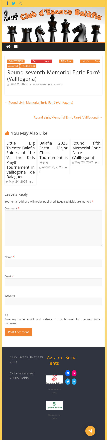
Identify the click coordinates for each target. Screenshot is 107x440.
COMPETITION (16, 61)
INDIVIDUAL (66, 61)
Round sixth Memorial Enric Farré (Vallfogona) (39, 102)
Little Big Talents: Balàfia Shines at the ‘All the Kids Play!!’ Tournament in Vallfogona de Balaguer (20, 160)
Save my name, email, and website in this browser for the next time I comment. (53, 321)
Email (9, 276)
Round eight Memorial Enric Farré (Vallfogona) (68, 117)
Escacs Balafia (39, 84)
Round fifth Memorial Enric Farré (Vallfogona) (86, 150)
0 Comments (55, 84)
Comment (12, 208)
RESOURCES (28, 66)
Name (9, 257)
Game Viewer (42, 61)
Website (10, 295)
